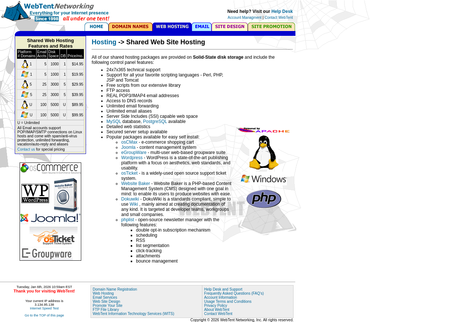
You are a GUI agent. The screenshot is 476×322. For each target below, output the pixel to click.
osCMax (129, 142)
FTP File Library (106, 310)
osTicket (129, 173)
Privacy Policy (215, 306)
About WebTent (216, 310)
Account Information (220, 297)
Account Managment (245, 18)
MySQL (113, 121)
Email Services (105, 297)
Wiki (134, 204)
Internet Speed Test (44, 308)
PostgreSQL (155, 121)
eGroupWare (133, 152)
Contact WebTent (278, 18)
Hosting (104, 42)
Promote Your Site (108, 306)
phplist (127, 219)
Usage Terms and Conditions (227, 301)
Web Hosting (103, 293)
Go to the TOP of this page (44, 315)
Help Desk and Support (223, 289)
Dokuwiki (130, 199)
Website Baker (136, 183)
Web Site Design (106, 301)
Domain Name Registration (115, 289)
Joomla (128, 147)
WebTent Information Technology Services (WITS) (133, 314)
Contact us (26, 149)
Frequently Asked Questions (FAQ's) (234, 293)
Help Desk (282, 11)
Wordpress (132, 157)
